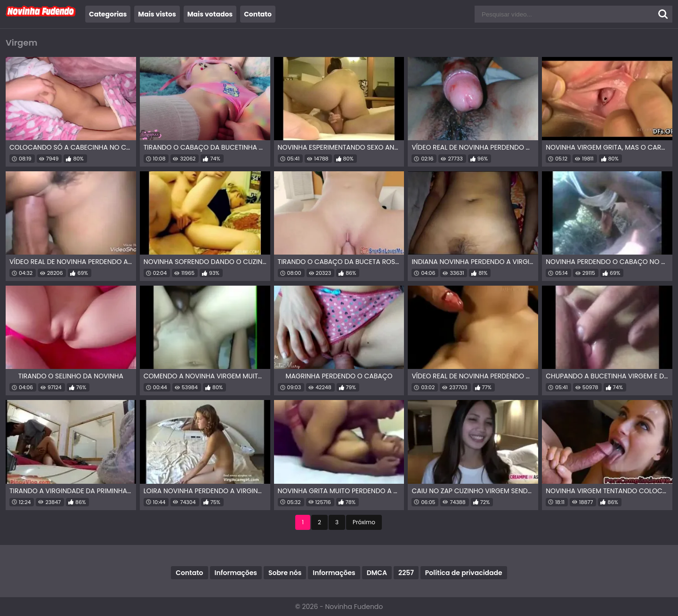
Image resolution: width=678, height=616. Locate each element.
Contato (258, 14)
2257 (406, 572)
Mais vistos (157, 14)
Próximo (364, 522)
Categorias (108, 14)
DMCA (377, 572)
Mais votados (210, 14)
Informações (236, 572)
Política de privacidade (463, 572)
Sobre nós (284, 572)
